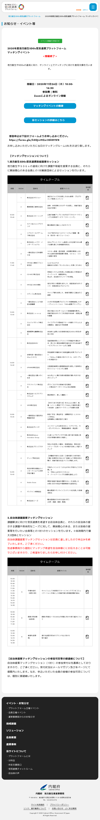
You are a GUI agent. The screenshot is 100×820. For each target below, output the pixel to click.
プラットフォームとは (19, 756)
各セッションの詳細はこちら (48, 120)
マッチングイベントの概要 (48, 106)
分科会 (11, 760)
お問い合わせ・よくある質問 (64, 808)
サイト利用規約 (37, 804)
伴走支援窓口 (15, 764)
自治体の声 (13, 773)
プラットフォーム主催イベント (23, 708)
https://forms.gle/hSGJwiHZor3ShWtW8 (34, 140)
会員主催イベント (17, 712)
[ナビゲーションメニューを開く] (93, 7)
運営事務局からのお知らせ (21, 716)
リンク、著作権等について (34, 808)
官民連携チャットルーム (20, 769)
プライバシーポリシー (59, 804)
